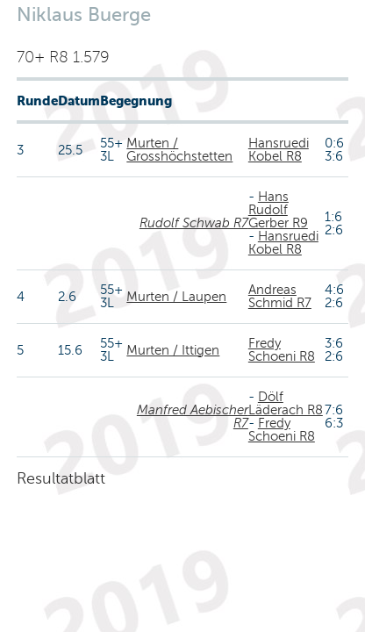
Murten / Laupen (176, 297)
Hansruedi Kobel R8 (278, 149)
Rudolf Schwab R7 (194, 223)
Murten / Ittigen (172, 350)
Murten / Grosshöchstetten (179, 149)
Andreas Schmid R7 (279, 296)
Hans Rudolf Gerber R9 (278, 210)
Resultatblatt (61, 478)
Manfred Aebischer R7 (192, 416)
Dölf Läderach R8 (285, 403)
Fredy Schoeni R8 (281, 349)
